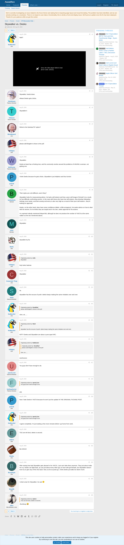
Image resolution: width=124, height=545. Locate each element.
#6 (92, 157)
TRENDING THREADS (104, 31)
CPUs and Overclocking (105, 45)
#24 (92, 478)
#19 (92, 396)
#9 (92, 220)
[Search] (114, 5)
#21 (92, 429)
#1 (92, 34)
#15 (92, 320)
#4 (92, 124)
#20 (92, 413)
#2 (92, 91)
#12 (92, 270)
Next (12, 30)
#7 (92, 173)
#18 (92, 379)
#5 (92, 140)
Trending (7, 8)
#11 (92, 254)
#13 (92, 287)
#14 (92, 303)
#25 (92, 495)
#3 (92, 107)
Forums (24, 5)
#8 (92, 189)
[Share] (89, 34)
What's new (33, 5)
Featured (16, 5)
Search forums (15, 8)
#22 (92, 445)
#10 (92, 236)
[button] (39, 5)
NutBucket (9, 27)
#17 (92, 362)
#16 (92, 339)
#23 (92, 462)
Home (8, 5)
